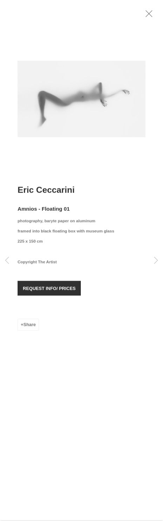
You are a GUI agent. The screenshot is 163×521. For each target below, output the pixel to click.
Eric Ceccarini (46, 192)
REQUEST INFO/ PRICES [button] (49, 291)
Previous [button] (7, 260)
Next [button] (156, 260)
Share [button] (29, 327)
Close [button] (150, 16)
